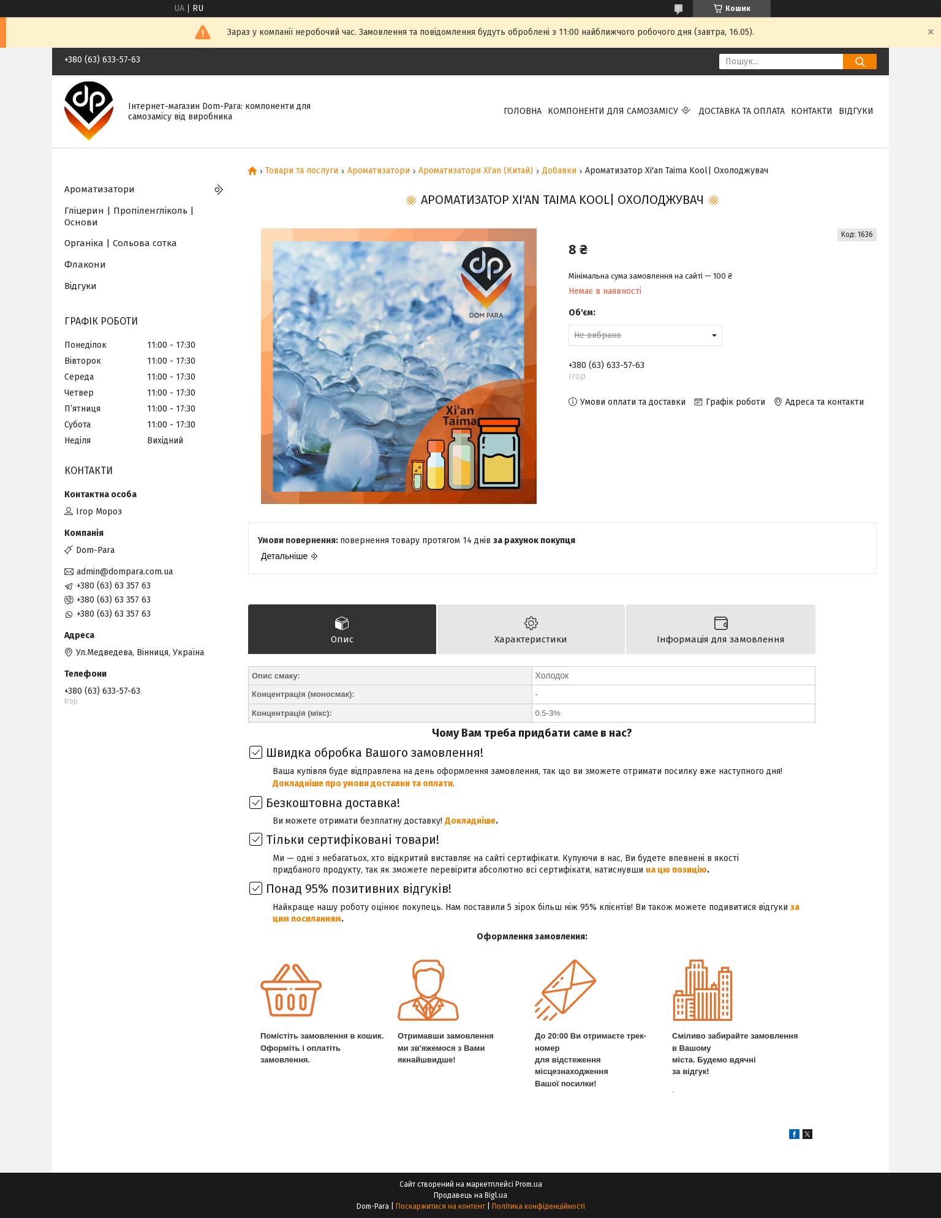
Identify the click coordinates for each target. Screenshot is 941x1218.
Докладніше (470, 821)
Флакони (85, 264)
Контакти (812, 111)
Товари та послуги (301, 171)
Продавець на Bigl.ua (470, 1195)
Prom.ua (528, 1184)
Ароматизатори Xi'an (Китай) (475, 171)
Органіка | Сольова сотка (120, 243)
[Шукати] (860, 61)
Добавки (559, 171)
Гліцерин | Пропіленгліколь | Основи (129, 216)
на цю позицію (676, 870)
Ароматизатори (378, 171)
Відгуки (856, 111)
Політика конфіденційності (538, 1206)
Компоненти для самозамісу (613, 111)
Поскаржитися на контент (440, 1206)
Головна (523, 111)
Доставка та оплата (742, 111)
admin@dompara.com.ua (125, 571)
